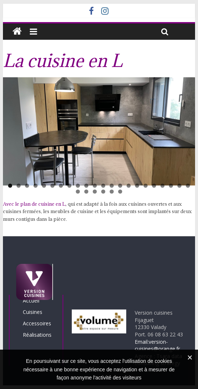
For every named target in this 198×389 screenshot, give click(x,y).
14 (120, 186)
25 (95, 192)
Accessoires (37, 323)
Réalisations (37, 334)
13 (112, 186)
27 (112, 192)
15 (129, 186)
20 (171, 186)
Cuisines (32, 311)
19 (162, 186)
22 (188, 186)
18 (154, 186)
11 (95, 186)
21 (179, 186)
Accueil (31, 300)
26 (103, 192)
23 (78, 192)
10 (86, 186)
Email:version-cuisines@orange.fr (157, 345)
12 (103, 186)
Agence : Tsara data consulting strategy (158, 360)
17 (146, 186)
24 (86, 192)
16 (137, 186)
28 (120, 192)
